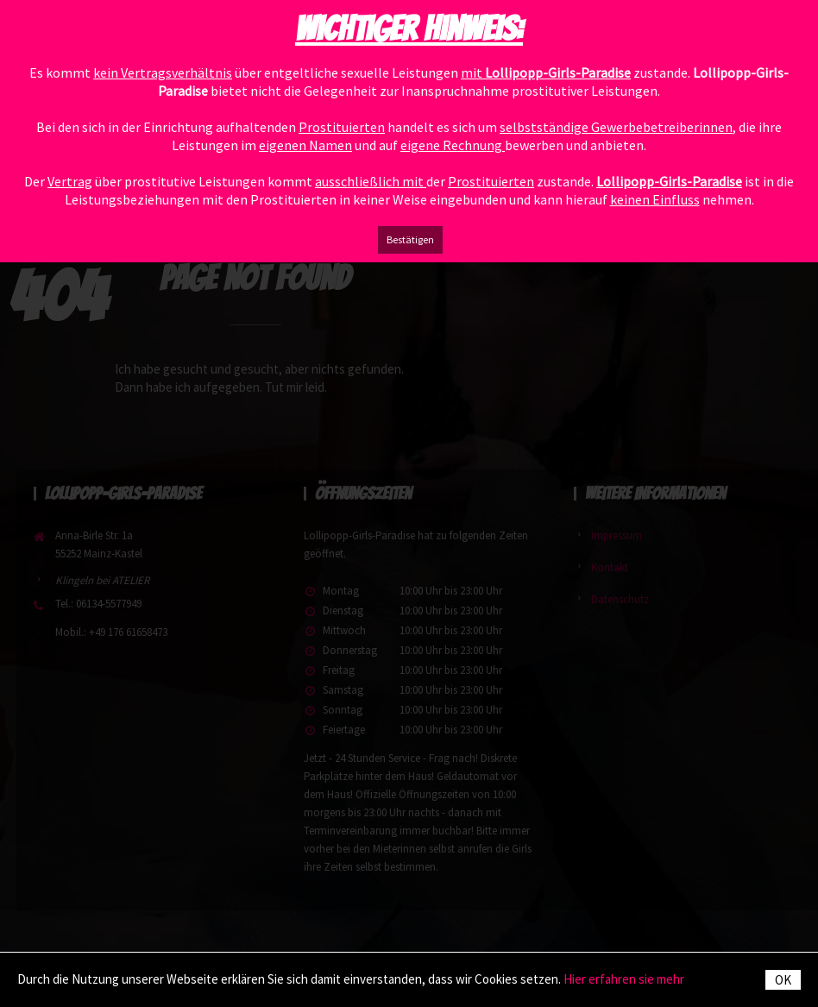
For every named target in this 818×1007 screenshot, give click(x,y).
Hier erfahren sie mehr (623, 979)
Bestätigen (410, 239)
